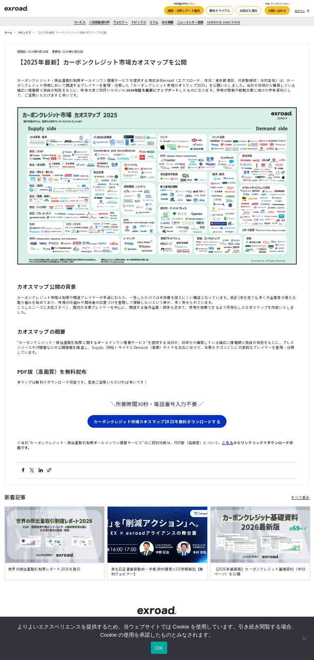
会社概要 (167, 22)
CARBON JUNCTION (223, 22)
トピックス (138, 22)
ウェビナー (120, 22)
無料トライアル (219, 10)
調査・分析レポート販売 (184, 10)
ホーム (8, 32)
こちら (227, 442)
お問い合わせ (277, 10)
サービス (80, 22)
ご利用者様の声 (99, 22)
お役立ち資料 (248, 10)
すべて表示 (300, 497)
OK (159, 648)
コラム (153, 22)
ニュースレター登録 (190, 22)
